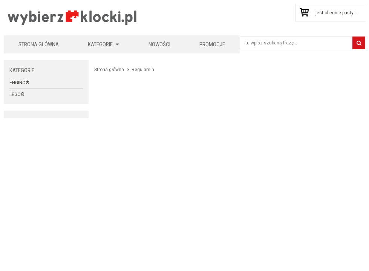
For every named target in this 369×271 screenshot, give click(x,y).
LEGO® (16, 94)
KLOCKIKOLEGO (72, 17)
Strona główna (38, 44)
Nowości (159, 44)
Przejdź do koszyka (304, 12)
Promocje (212, 44)
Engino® (19, 82)
